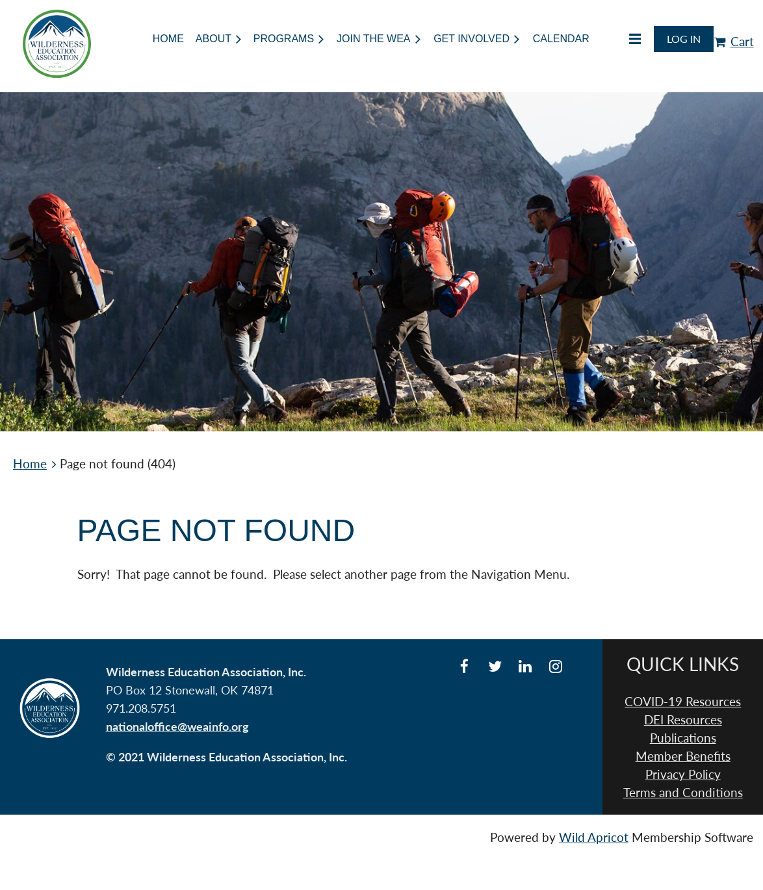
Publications (683, 738)
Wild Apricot (593, 837)
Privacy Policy (683, 774)
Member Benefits (683, 756)
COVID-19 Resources (683, 701)
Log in (684, 38)
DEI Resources (683, 720)
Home (30, 464)
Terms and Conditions (683, 792)
